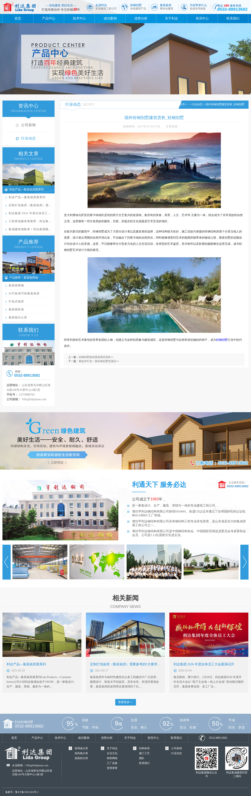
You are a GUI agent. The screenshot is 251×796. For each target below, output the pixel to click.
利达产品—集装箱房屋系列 (26, 189)
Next (244, 562)
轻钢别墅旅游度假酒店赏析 (95, 357)
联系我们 (233, 18)
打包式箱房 (16, 301)
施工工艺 (144, 753)
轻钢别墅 (138, 7)
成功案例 (110, 18)
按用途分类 (81, 748)
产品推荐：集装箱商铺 (23, 277)
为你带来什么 (198, 7)
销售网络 (112, 758)
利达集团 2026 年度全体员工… (30, 213)
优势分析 (140, 18)
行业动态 (28, 138)
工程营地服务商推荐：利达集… (30, 221)
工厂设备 (112, 763)
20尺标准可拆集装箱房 (24, 293)
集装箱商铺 (16, 285)
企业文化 (112, 753)
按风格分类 (81, 753)
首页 (18, 18)
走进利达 (106, 7)
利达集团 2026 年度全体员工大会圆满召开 (203, 664)
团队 (141, 758)
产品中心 (48, 18)
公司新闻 (28, 125)
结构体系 (144, 748)
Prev (6, 562)
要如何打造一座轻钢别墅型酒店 (97, 361)
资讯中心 (202, 18)
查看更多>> (125, 702)
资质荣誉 (112, 768)
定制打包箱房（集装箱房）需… (30, 205)
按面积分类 (81, 758)
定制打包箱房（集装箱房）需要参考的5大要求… (125, 664)
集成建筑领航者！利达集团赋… (30, 229)
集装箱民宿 (16, 309)
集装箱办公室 (18, 317)
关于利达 (171, 18)
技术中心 (79, 18)
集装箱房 (166, 7)
